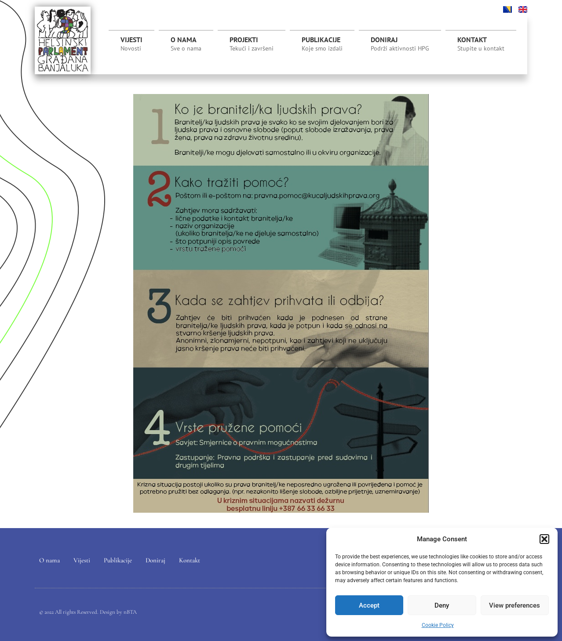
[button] (544, 539)
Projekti (252, 46)
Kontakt (480, 44)
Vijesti (131, 44)
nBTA (130, 612)
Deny (441, 605)
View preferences (514, 605)
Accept (369, 605)
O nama (186, 44)
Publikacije (322, 44)
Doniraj (400, 44)
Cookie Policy (438, 625)
